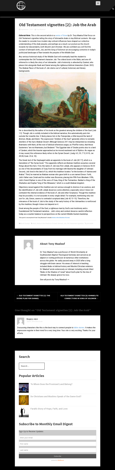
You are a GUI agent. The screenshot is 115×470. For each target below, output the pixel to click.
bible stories (79, 327)
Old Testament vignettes (75, 223)
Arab (34, 223)
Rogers (30, 319)
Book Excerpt (25, 223)
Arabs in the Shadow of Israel (47, 223)
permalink (89, 223)
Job (65, 223)
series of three (61, 35)
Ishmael (60, 223)
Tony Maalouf (40, 29)
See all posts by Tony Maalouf (53, 279)
